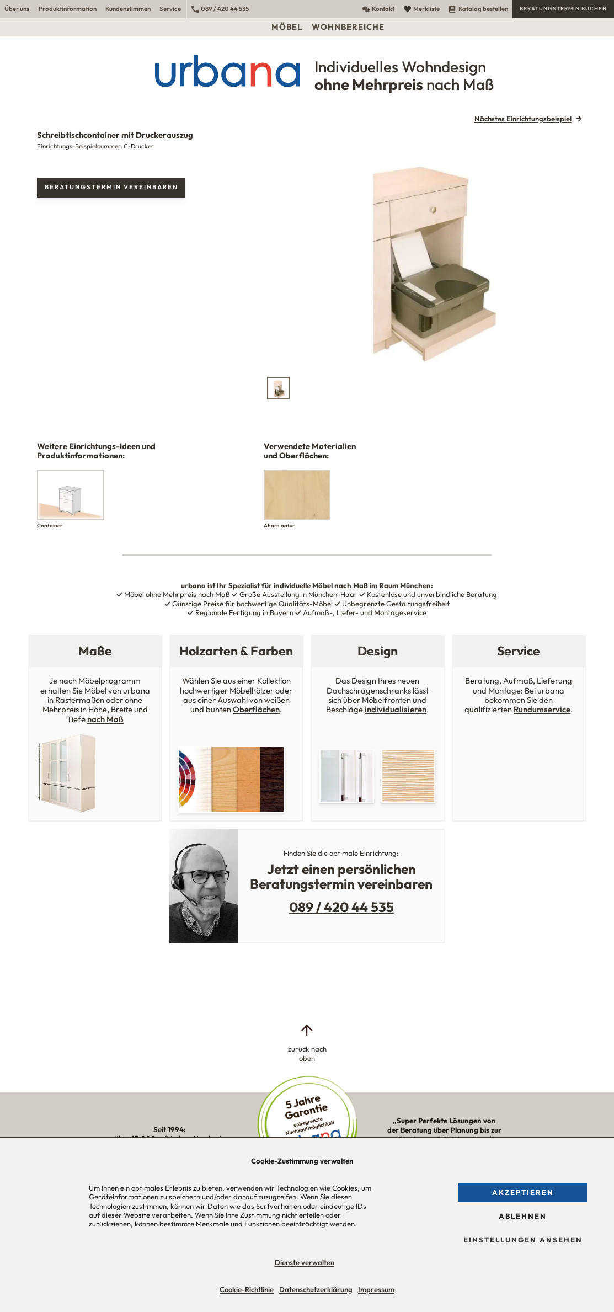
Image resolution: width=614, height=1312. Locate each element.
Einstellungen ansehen (523, 1239)
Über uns (16, 9)
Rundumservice (542, 709)
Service (170, 9)
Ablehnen (523, 1216)
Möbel (286, 27)
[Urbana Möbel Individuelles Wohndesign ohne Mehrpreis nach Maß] (307, 70)
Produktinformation (68, 9)
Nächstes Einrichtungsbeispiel (523, 118)
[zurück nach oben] (307, 1043)
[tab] (278, 388)
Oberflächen (256, 709)
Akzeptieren (523, 1192)
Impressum (376, 1289)
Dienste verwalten (304, 1262)
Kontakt (378, 9)
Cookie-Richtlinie (247, 1289)
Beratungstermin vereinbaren (111, 187)
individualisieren (395, 709)
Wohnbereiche (348, 27)
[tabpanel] (425, 251)
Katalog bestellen (478, 9)
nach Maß (105, 719)
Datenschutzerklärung (316, 1289)
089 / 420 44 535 (220, 9)
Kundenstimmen (128, 9)
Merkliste (422, 9)
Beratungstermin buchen (563, 8)
